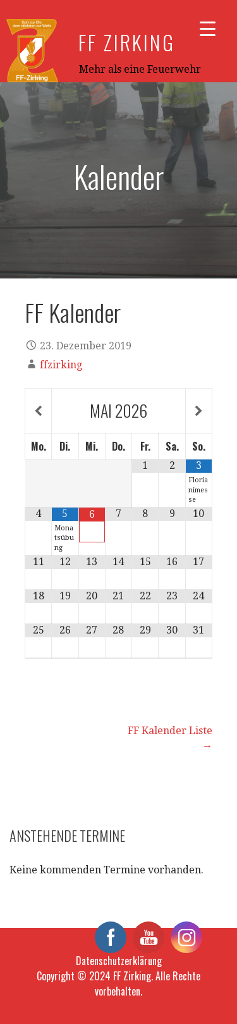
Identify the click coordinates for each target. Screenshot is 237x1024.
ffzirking (61, 365)
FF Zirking (126, 42)
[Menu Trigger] (207, 26)
